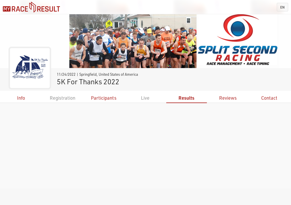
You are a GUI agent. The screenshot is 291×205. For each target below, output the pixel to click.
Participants (104, 98)
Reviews (228, 98)
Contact (269, 98)
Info (21, 98)
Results (186, 98)
